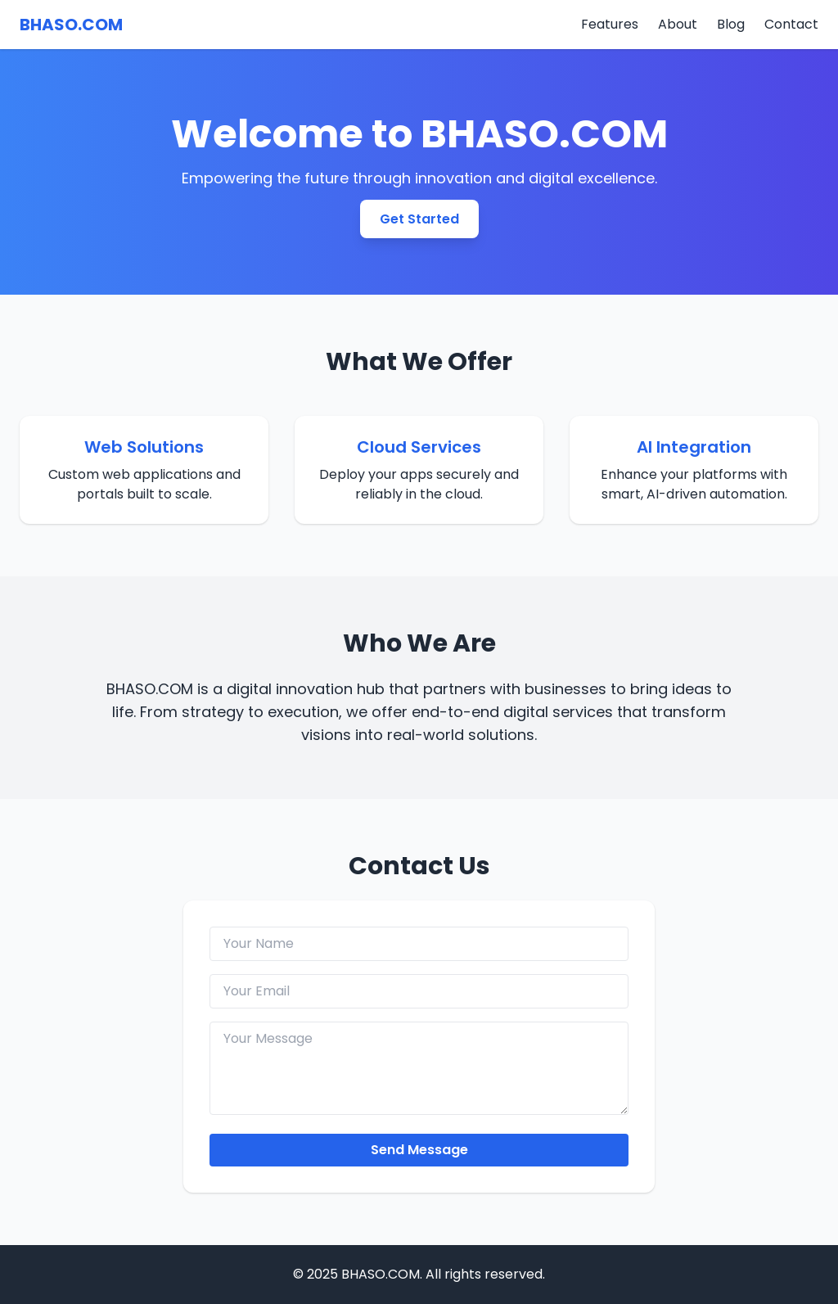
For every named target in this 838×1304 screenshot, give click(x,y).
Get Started (419, 219)
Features (609, 24)
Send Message (419, 1149)
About (677, 24)
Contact (791, 24)
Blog (731, 24)
